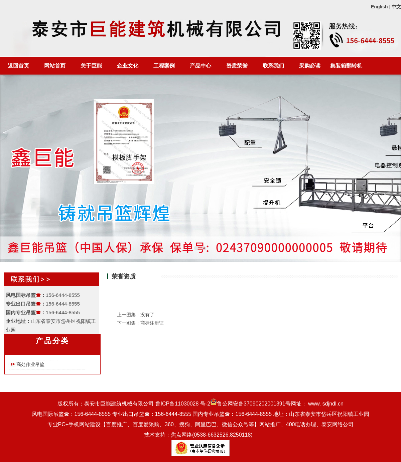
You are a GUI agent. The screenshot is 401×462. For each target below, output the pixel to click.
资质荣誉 (237, 66)
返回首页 (18, 66)
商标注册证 (152, 323)
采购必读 (309, 66)
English (379, 6)
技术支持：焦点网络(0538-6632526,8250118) (198, 435)
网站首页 (54, 66)
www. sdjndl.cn (326, 404)
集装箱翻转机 (346, 66)
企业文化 (127, 66)
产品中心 (200, 66)
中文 (396, 6)
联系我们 (273, 66)
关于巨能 (91, 66)
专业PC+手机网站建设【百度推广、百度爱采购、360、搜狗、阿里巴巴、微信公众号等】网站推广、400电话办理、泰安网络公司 (200, 424)
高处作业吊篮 (30, 364)
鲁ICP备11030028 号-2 (183, 404)
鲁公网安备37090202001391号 (250, 404)
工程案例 (164, 66)
